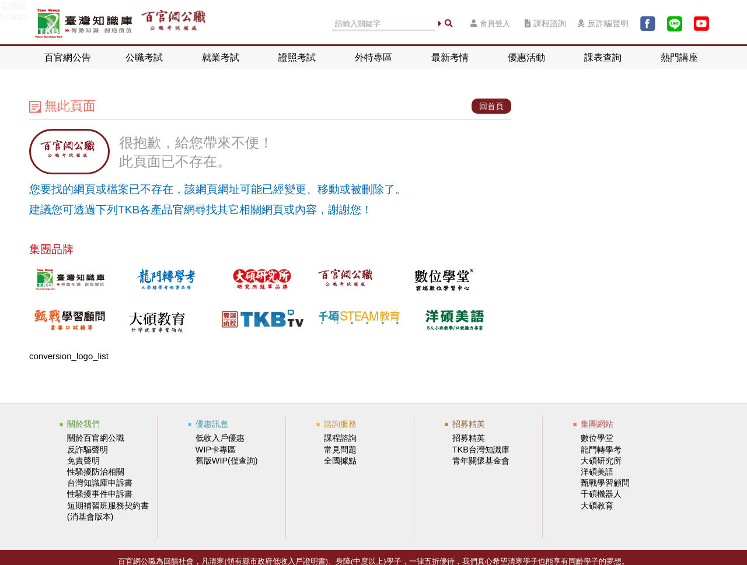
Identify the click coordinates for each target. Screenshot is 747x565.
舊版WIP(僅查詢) (227, 460)
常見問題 (340, 449)
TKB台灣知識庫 (480, 449)
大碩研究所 (601, 460)
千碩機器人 (601, 494)
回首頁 (491, 106)
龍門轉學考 (601, 449)
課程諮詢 (545, 23)
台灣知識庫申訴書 (99, 482)
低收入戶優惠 (220, 438)
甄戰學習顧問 (605, 482)
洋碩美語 (597, 471)
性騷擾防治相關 (95, 471)
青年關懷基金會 (480, 460)
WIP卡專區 (216, 449)
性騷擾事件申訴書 (99, 494)
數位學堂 (597, 438)
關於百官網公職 (95, 438)
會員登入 (490, 23)
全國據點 (340, 460)
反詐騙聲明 (603, 23)
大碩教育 (597, 505)
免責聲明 (83, 460)
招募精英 (468, 438)
